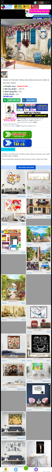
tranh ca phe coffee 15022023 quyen (38, 358)
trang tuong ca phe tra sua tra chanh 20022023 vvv (13, 222)
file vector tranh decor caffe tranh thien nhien (13, 301)
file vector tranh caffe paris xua (13, 318)
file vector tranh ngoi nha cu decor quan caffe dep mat (38, 215)
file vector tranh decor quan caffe (38, 242)
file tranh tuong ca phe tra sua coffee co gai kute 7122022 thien (38, 379)
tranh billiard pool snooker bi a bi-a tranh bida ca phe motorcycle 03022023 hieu (13, 387)
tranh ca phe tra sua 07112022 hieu (13, 436)
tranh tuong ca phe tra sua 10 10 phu (13, 465)
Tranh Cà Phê (22, 86)
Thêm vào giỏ (11, 100)
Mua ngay (29, 100)
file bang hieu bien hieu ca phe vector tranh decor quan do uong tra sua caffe (13, 250)
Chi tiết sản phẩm (8, 149)
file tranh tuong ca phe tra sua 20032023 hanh (38, 194)
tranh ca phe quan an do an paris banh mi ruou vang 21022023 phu (13, 358)
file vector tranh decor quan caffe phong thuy (38, 271)
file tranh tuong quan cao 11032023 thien (13, 194)
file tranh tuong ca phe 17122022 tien (38, 408)
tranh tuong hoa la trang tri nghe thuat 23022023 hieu (38, 330)
